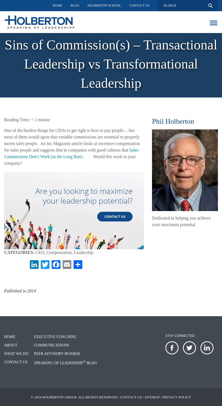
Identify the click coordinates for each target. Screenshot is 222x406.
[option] (111, 65)
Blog (75, 5)
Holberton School (104, 5)
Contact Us (139, 5)
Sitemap (152, 397)
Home (57, 5)
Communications (51, 345)
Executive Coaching (55, 337)
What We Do (16, 354)
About (10, 345)
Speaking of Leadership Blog (65, 363)
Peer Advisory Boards (57, 354)
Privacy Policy (176, 397)
